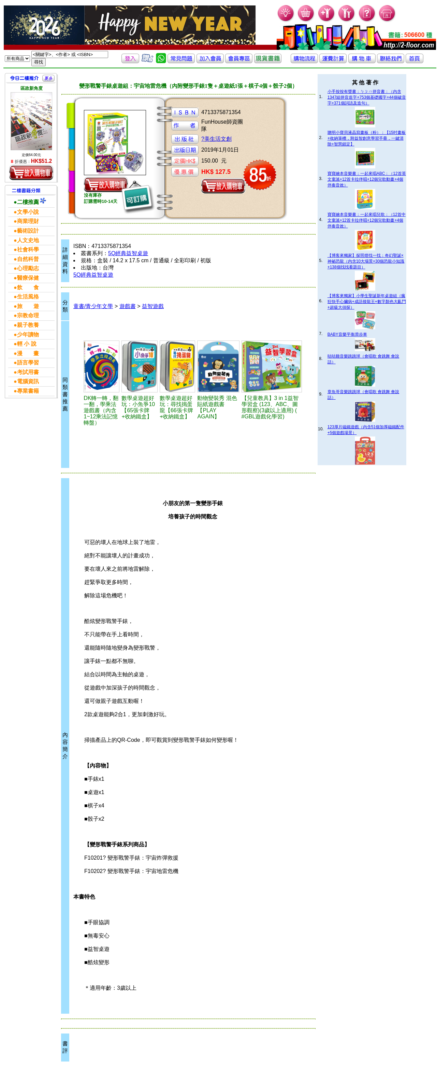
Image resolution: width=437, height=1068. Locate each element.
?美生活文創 (216, 139)
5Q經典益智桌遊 (128, 253)
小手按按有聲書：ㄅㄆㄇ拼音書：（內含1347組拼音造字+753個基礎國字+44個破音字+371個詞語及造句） (366, 97)
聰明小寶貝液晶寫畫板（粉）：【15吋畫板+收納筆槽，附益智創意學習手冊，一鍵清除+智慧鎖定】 (366, 138)
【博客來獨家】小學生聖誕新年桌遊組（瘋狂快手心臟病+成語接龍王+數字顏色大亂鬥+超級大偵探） (366, 301)
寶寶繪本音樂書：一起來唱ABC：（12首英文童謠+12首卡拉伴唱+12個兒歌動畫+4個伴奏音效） (366, 179)
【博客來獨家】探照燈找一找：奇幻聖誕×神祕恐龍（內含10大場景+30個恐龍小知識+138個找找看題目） (366, 261)
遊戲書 (127, 306)
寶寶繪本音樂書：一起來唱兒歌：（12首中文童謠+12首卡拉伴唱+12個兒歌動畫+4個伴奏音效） (366, 220)
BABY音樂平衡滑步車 (347, 334)
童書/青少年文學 (93, 306)
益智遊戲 (153, 306)
